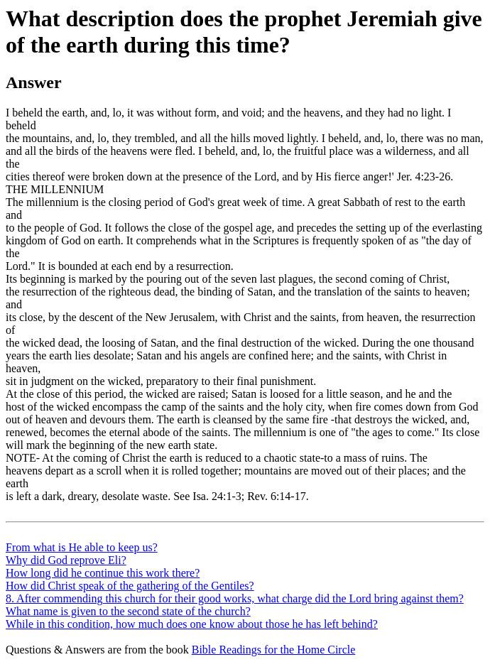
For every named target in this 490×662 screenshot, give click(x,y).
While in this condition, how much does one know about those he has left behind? (192, 624)
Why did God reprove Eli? (66, 560)
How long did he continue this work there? (103, 573)
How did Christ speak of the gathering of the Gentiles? (130, 586)
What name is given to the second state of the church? (128, 611)
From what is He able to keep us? (82, 547)
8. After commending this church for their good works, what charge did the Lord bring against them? (235, 598)
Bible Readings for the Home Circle (274, 650)
